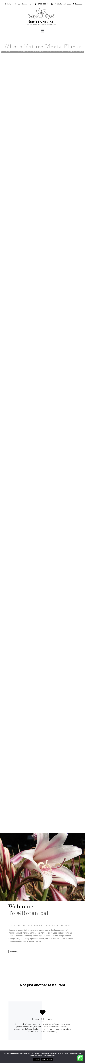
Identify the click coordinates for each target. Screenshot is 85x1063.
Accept (36, 1059)
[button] (42, 31)
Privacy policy (47, 1059)
